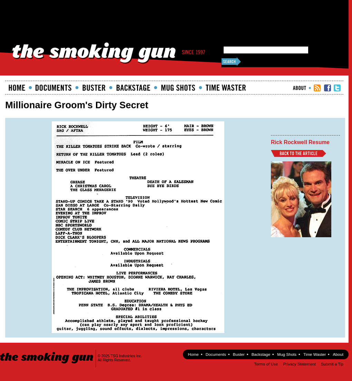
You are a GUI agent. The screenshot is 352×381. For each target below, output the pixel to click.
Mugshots (178, 87)
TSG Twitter (337, 87)
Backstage (133, 87)
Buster (94, 87)
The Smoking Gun (47, 351)
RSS (317, 87)
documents (54, 87)
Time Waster (226, 87)
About (299, 88)
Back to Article (298, 153)
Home (17, 87)
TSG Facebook (327, 87)
